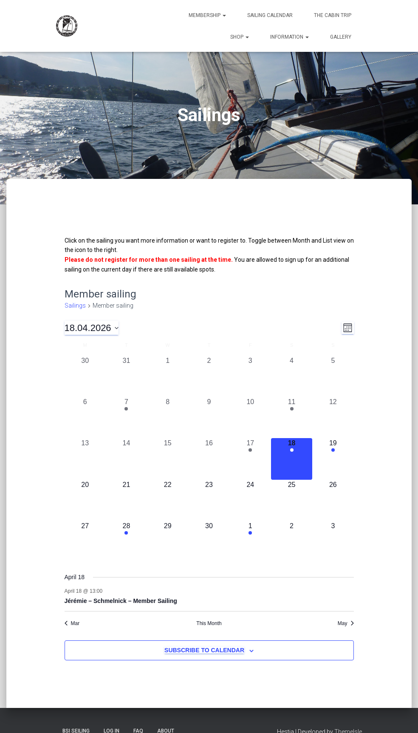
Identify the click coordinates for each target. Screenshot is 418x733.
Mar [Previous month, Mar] (72, 623)
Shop (239, 37)
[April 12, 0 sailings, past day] (332, 417)
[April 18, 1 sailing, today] (291, 458)
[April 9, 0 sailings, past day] (208, 417)
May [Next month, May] (346, 623)
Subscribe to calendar (204, 650)
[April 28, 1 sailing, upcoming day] (126, 541)
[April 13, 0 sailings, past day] (85, 458)
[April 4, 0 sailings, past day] (291, 376)
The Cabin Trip (332, 15)
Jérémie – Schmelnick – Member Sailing (121, 600)
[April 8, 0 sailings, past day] (167, 417)
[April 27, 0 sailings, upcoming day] (85, 541)
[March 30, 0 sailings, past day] (85, 376)
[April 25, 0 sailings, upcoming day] (291, 500)
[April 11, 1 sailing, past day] (291, 417)
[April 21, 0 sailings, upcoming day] (126, 500)
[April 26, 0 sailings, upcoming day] (332, 500)
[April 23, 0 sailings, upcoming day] (208, 500)
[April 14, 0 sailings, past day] (126, 458)
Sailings (75, 305)
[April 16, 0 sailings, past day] (208, 458)
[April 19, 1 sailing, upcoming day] (332, 458)
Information (289, 37)
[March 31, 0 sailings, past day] (126, 376)
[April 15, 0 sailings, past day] (167, 458)
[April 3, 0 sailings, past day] (250, 376)
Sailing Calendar (270, 15)
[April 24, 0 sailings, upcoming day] (250, 500)
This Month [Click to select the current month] (208, 623)
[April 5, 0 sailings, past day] (332, 376)
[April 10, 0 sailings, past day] (250, 417)
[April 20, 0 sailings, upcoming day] (85, 500)
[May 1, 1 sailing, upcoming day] (250, 541)
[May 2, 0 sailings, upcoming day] (291, 541)
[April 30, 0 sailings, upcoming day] (208, 541)
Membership (207, 15)
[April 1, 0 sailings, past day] (167, 376)
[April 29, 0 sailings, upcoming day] (167, 541)
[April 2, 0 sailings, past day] (208, 376)
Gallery (340, 37)
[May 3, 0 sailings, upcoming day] (332, 541)
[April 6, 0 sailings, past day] (85, 417)
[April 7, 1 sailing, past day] (126, 417)
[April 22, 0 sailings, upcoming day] (167, 500)
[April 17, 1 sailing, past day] (250, 458)
